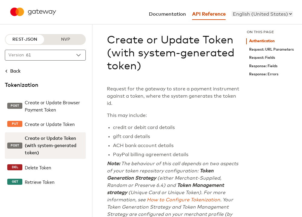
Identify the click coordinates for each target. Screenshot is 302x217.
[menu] (262, 14)
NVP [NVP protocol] (65, 39)
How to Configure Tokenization (183, 199)
